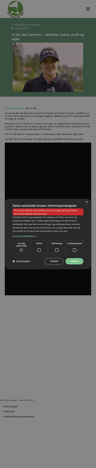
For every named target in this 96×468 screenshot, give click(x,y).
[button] (48, 236)
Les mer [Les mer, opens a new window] (64, 231)
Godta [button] (74, 261)
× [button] (87, 202)
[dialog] (48, 234)
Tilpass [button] (54, 261)
